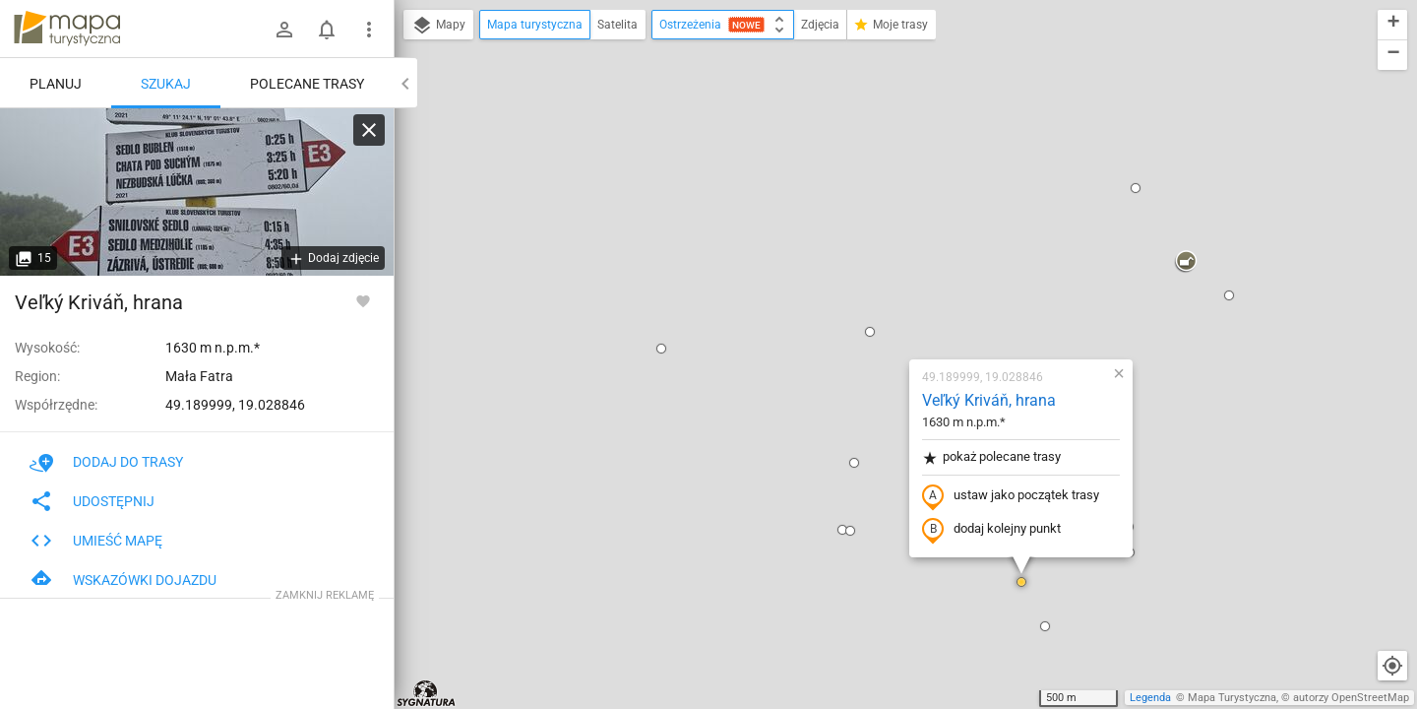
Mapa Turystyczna (1232, 697)
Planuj (56, 84)
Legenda (1150, 697)
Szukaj (166, 84)
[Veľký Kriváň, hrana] (197, 192)
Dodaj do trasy (106, 462)
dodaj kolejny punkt (875, 302)
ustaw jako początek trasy (894, 269)
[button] (545, 121)
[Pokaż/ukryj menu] (369, 29)
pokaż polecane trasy (875, 230)
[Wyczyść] (369, 130)
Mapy (438, 25)
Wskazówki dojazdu (123, 580)
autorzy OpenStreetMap (1351, 697)
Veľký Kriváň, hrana (873, 172)
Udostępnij (92, 501)
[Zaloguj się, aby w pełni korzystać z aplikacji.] (363, 300)
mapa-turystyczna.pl (67, 28)
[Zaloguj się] (284, 29)
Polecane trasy (307, 84)
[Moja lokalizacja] (1392, 665)
